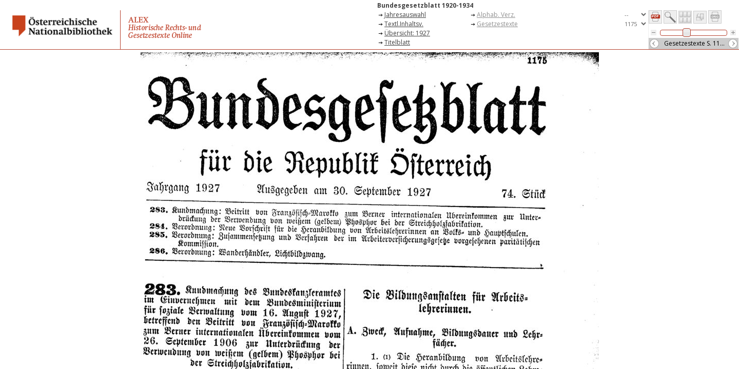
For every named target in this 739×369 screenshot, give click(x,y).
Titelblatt (397, 42)
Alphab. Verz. (496, 14)
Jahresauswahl (405, 14)
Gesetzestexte (497, 23)
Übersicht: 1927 (407, 33)
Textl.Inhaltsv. (403, 23)
